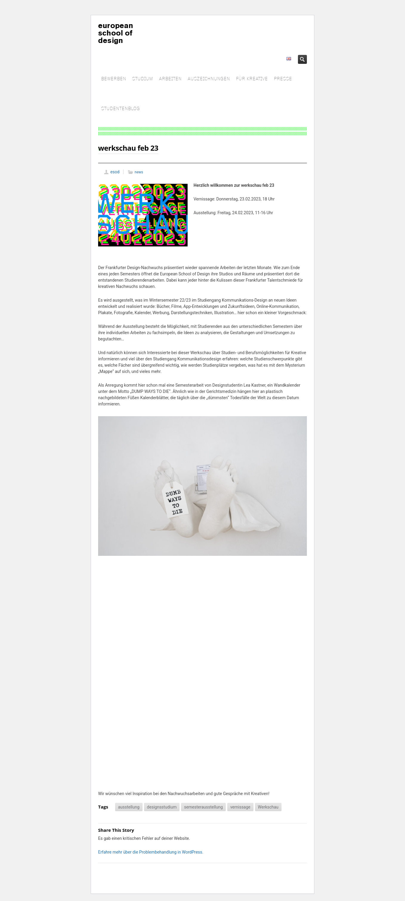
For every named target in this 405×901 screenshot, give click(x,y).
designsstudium (162, 807)
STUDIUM (142, 79)
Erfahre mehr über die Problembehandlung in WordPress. (150, 852)
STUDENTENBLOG (120, 109)
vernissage (240, 807)
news (139, 172)
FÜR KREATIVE (252, 79)
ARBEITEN (170, 79)
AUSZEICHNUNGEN (209, 79)
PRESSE (283, 79)
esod (115, 171)
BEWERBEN (113, 79)
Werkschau (268, 807)
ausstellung (129, 807)
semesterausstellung (203, 807)
